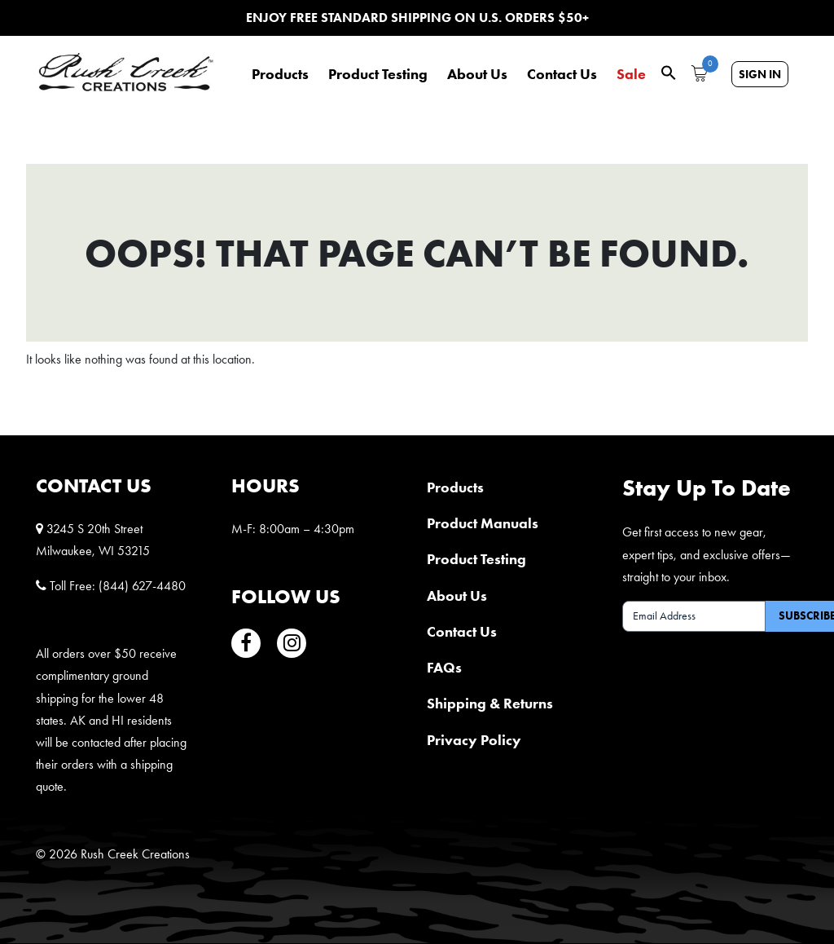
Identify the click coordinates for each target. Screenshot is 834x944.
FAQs (444, 667)
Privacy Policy (474, 739)
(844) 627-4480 (142, 585)
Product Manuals (482, 523)
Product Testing (378, 74)
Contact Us (562, 74)
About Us (477, 74)
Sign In (760, 74)
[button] (669, 71)
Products (280, 74)
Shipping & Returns (490, 703)
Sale (631, 74)
